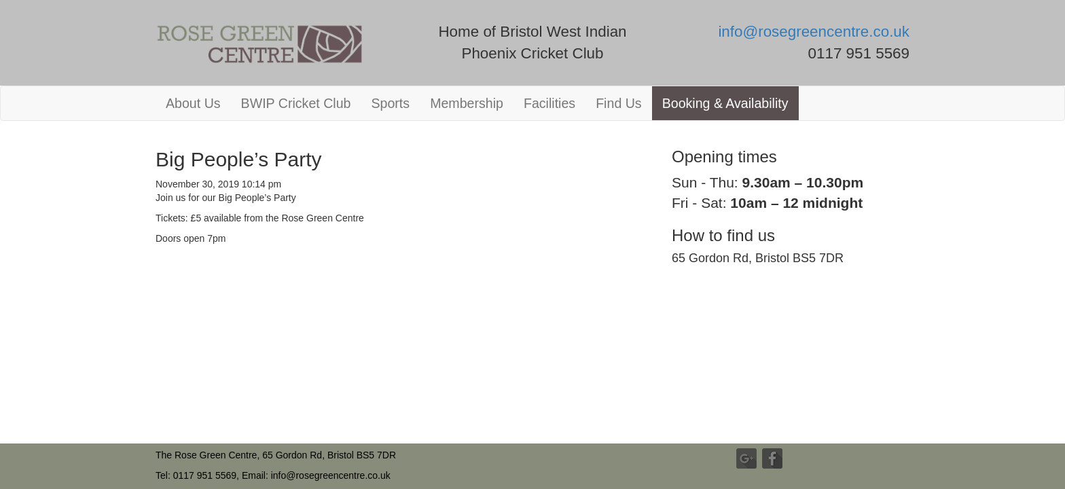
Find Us (619, 103)
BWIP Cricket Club (296, 103)
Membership (466, 103)
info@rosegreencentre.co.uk (813, 31)
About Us (193, 103)
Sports (390, 103)
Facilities (549, 103)
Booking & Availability (725, 103)
